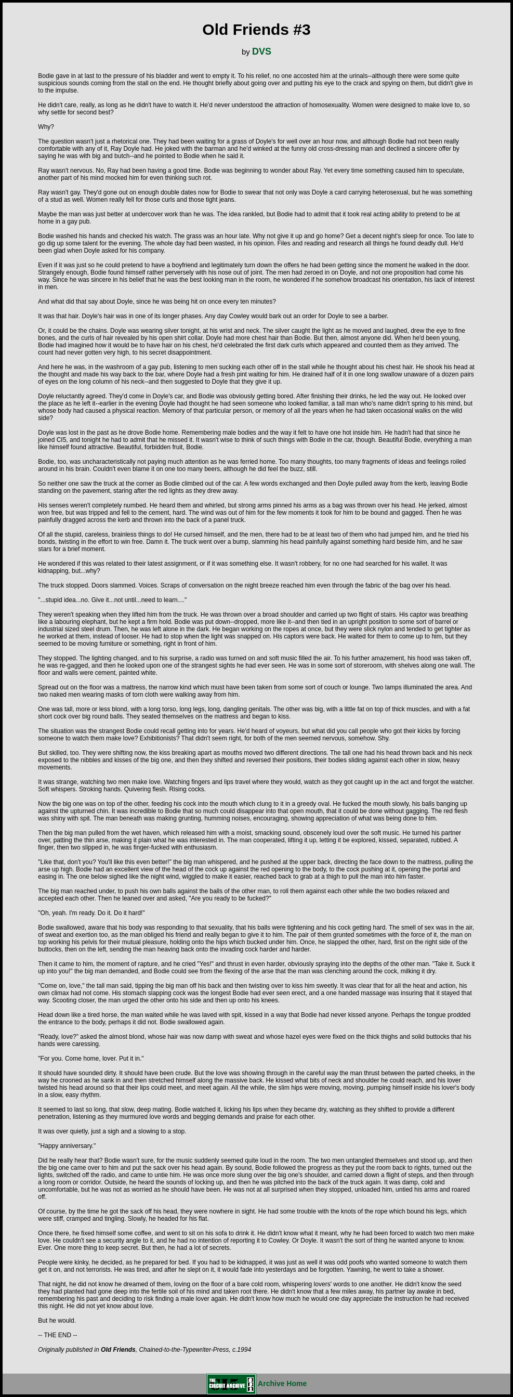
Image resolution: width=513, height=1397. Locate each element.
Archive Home (256, 1383)
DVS (261, 51)
